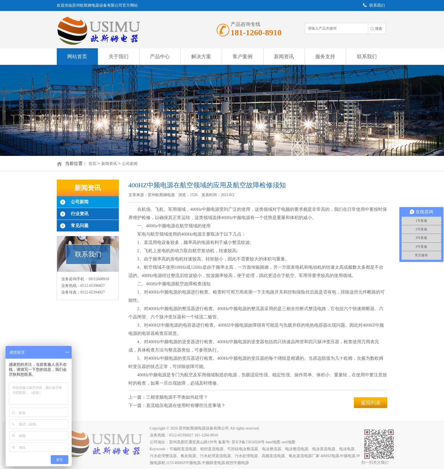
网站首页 (77, 56)
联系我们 (367, 56)
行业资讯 (79, 213)
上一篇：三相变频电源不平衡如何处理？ (168, 397)
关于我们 (118, 56)
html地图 (275, 442)
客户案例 (242, 56)
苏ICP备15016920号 (250, 442)
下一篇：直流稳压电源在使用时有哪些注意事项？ (176, 405)
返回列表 (371, 403)
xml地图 (290, 442)
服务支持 (325, 56)
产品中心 (160, 56)
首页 (92, 164)
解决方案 (201, 56)
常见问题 (79, 225)
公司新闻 (130, 164)
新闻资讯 (284, 56)
